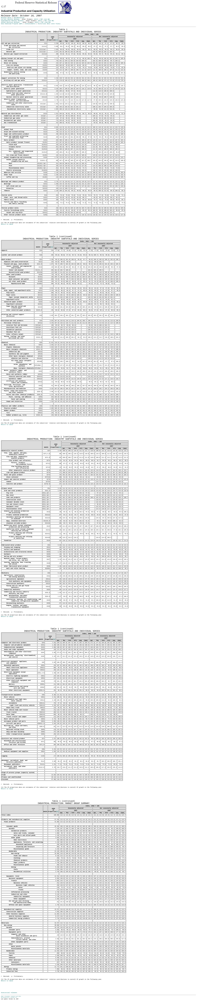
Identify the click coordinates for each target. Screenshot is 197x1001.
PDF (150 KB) (46, 22)
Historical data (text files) (49, 24)
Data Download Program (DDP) (12, 24)
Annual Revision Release (10, 22)
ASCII (36, 19)
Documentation (19, 17)
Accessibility (5, 997)
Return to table (7, 224)
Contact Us (14, 997)
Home (2, 996)
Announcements (30, 24)
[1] (56, 40)
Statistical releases (9, 992)
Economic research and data (13, 996)
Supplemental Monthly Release (12, 21)
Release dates (6, 17)
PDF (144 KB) (45, 19)
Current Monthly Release (10, 19)
